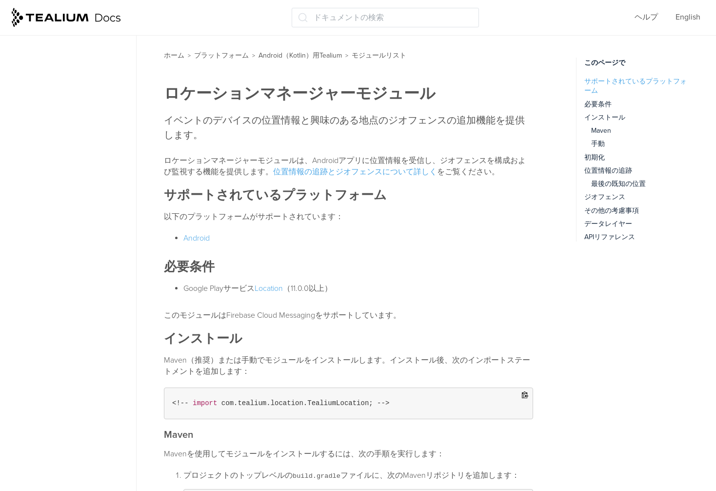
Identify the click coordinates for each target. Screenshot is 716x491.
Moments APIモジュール (64, 319)
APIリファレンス (45, 426)
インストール (604, 117)
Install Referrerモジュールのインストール (74, 214)
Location (269, 288)
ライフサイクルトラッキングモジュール (77, 244)
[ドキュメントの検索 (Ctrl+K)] (385, 17)
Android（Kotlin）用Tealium (300, 55)
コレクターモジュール (61, 140)
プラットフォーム (221, 55)
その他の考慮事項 (611, 210)
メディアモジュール (57, 300)
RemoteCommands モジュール (75, 338)
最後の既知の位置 (618, 184)
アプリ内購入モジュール (65, 189)
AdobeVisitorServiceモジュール (76, 102)
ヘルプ (646, 17)
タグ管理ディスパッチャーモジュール (77, 362)
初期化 (594, 157)
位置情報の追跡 (608, 170)
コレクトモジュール (57, 121)
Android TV (33, 407)
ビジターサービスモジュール (73, 388)
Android (196, 238)
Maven (601, 130)
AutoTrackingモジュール (64, 82)
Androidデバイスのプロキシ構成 (70, 445)
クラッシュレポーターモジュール (77, 164)
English (688, 17)
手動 (598, 144)
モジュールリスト (47, 44)
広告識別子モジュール (61, 63)
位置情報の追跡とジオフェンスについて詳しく (355, 172)
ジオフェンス (604, 197)
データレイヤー (608, 224)
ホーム (174, 55)
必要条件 (598, 104)
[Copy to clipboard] (525, 395)
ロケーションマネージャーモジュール (77, 275)
